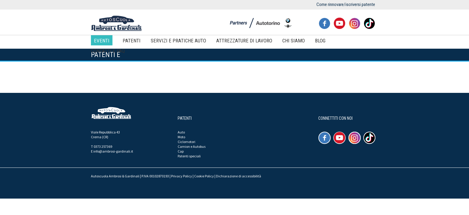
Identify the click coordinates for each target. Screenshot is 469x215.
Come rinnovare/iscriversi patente (345, 4)
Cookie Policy (204, 176)
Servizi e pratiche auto (178, 41)
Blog (320, 41)
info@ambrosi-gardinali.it (113, 151)
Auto (181, 132)
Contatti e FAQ (108, 51)
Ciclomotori (186, 141)
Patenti (132, 41)
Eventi (101, 41)
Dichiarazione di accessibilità (238, 176)
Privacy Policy (181, 176)
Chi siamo (293, 41)
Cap (181, 151)
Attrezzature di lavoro (244, 41)
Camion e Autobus (191, 146)
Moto (181, 137)
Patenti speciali (189, 156)
